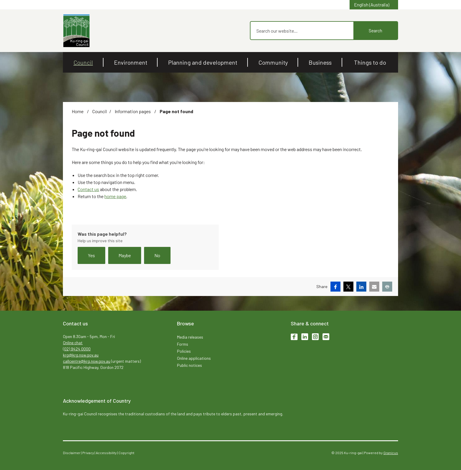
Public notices (189, 365)
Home (77, 111)
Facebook (294, 336)
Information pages (133, 111)
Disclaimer (72, 453)
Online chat (73, 342)
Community (273, 62)
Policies (184, 351)
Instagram (315, 336)
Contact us (88, 189)
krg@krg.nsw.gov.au (80, 354)
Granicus (390, 453)
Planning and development (202, 62)
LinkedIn (304, 336)
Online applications (194, 358)
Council (99, 111)
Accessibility (106, 453)
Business (320, 62)
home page (115, 196)
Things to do (370, 62)
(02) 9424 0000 (77, 348)
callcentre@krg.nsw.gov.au (86, 361)
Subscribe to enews (326, 336)
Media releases (190, 336)
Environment (130, 62)
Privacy (88, 453)
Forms (182, 344)
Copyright (126, 453)
